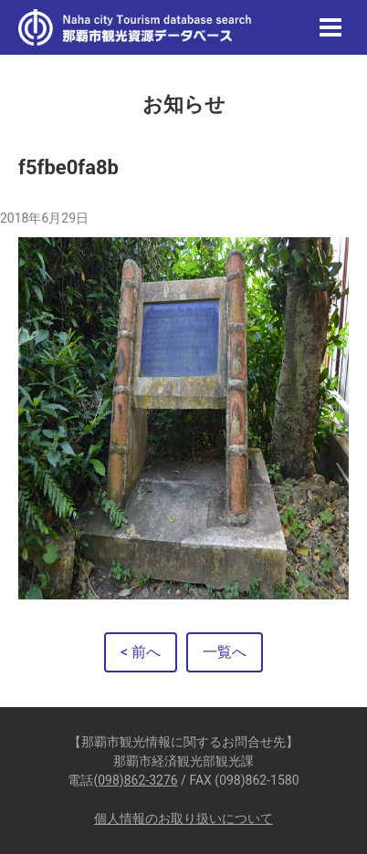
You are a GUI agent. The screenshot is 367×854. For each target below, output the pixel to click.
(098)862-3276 (135, 780)
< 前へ (141, 652)
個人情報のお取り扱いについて (183, 818)
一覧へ (224, 652)
